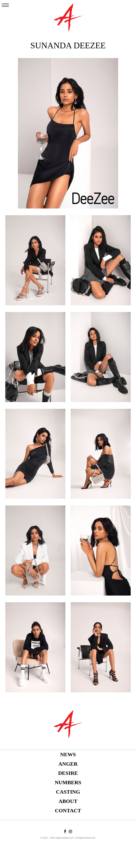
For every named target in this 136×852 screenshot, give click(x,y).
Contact (68, 810)
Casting (68, 792)
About (68, 801)
